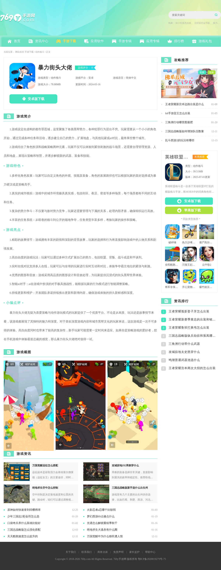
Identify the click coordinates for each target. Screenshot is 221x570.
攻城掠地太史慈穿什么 (184, 351)
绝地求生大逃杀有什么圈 (102, 529)
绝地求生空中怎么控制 (45, 487)
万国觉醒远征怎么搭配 (45, 465)
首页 (17, 41)
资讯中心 (41, 41)
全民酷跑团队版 (172, 264)
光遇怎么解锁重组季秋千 (102, 523)
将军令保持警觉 (172, 287)
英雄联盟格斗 (178, 157)
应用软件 (97, 41)
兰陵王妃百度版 (189, 264)
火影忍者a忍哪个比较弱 (101, 509)
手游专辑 (125, 41)
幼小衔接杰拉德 (183, 23)
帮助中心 (150, 552)
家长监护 (134, 552)
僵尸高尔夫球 (206, 242)
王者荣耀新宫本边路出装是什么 (184, 104)
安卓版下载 (36, 99)
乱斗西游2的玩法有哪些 (179, 140)
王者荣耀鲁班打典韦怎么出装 (189, 327)
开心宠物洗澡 (189, 287)
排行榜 (179, 41)
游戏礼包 (205, 41)
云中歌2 (206, 264)
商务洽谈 (102, 552)
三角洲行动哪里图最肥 (179, 122)
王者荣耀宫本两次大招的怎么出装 (192, 368)
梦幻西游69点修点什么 (101, 516)
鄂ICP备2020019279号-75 (152, 559)
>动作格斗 (39, 52)
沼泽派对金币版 (202, 23)
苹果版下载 (192, 210)
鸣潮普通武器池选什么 (184, 360)
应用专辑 (152, 41)
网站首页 (19, 52)
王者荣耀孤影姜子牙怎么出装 (189, 311)
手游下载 (69, 41)
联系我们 (86, 552)
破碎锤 (172, 242)
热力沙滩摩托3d (189, 242)
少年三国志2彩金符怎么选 (23, 516)
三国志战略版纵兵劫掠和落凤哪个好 (193, 335)
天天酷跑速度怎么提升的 (22, 536)
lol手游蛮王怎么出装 (177, 113)
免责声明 (118, 552)
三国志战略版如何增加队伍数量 (184, 131)
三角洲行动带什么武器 (184, 343)
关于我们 (71, 552)
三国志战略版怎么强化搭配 (24, 529)
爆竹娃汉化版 (206, 287)
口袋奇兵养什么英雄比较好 (24, 523)
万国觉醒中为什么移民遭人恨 (105, 536)
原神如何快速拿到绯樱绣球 (24, 509)
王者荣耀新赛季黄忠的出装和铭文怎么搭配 (193, 319)
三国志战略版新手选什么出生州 (130, 487)
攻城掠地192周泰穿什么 (125, 465)
